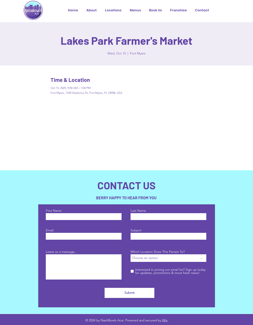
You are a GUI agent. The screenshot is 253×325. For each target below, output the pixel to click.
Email (50, 230)
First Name (53, 210)
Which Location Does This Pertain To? (158, 251)
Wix (165, 320)
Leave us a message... (61, 251)
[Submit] (129, 292)
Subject (136, 230)
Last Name (138, 210)
